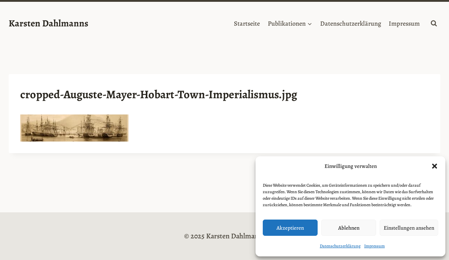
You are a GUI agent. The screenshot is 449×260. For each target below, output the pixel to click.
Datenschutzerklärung (340, 246)
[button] (434, 166)
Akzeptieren (290, 227)
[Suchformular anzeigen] (433, 23)
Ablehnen (348, 227)
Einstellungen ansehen (409, 227)
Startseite (247, 23)
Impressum (374, 246)
